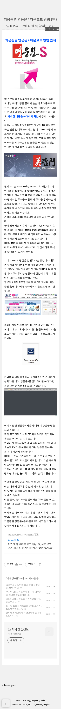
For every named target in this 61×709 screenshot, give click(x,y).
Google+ (46, 705)
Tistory (27, 700)
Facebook (31, 705)
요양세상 (13, 539)
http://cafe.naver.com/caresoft (20, 534)
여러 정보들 (12, 578)
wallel (43, 700)
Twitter (24, 705)
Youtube (39, 705)
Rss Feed (15, 705)
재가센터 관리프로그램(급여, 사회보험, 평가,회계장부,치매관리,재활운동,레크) (30, 546)
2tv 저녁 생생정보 (18, 629)
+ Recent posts (9, 685)
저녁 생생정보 (14, 633)
